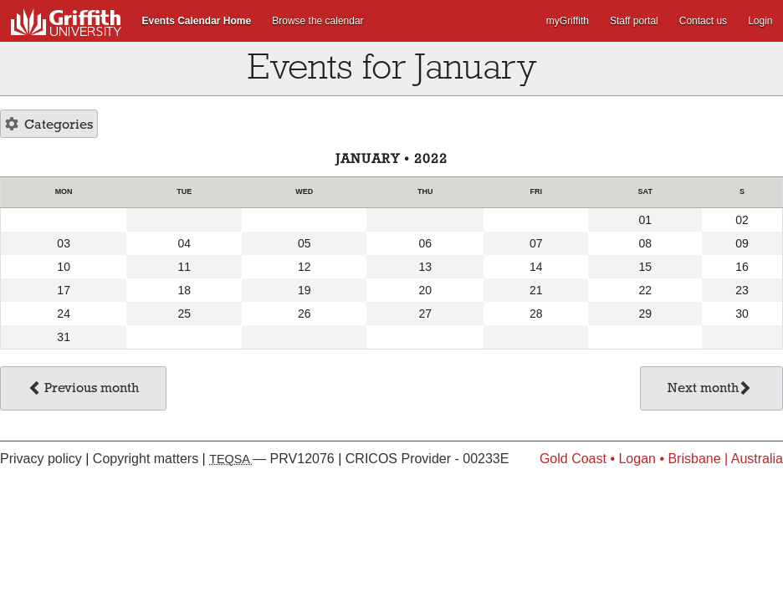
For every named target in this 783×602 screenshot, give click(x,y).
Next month (710, 389)
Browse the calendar (317, 21)
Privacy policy (42, 459)
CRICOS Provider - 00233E (427, 459)
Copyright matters (147, 459)
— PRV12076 (273, 459)
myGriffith (567, 21)
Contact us (703, 21)
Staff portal (634, 21)
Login (760, 21)
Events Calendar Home (197, 21)
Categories (49, 125)
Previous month (83, 389)
